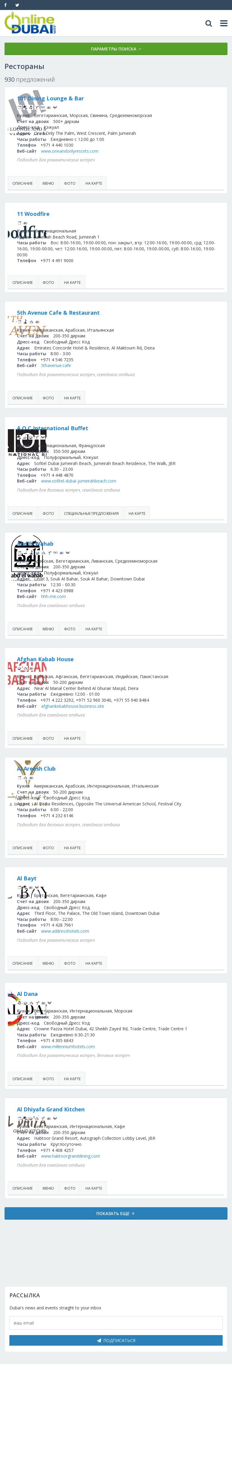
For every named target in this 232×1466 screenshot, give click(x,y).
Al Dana (85, 1011)
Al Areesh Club (94, 780)
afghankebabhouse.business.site (130, 718)
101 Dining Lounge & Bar (108, 98)
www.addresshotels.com (123, 949)
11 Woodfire (91, 213)
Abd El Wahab (93, 549)
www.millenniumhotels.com (126, 1070)
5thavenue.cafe (114, 365)
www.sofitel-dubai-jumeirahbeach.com (136, 487)
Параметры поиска (113, 49)
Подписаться (116, 1364)
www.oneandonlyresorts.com (127, 151)
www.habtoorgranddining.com (128, 1180)
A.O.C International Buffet (110, 428)
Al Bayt (85, 896)
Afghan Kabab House (103, 665)
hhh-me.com (111, 602)
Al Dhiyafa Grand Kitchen (109, 1132)
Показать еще (113, 1237)
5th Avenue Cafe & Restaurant (116, 312)
